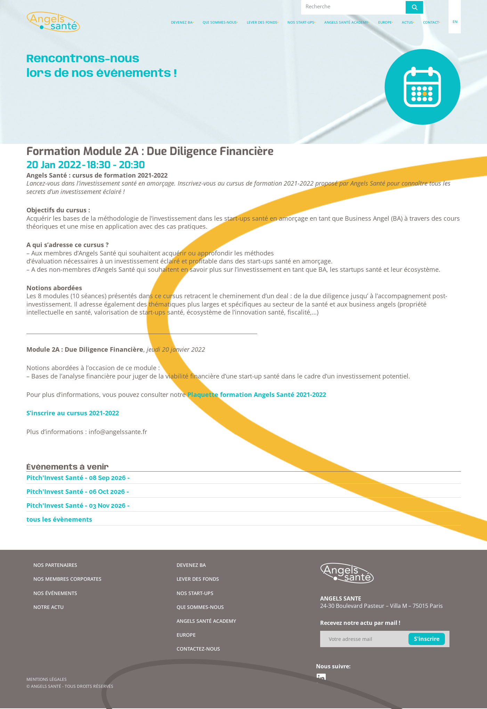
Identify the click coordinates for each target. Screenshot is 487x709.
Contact (431, 22)
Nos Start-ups (300, 22)
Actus (407, 22)
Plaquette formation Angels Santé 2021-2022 (256, 394)
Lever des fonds (262, 22)
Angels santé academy (346, 22)
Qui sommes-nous (220, 22)
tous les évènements (59, 519)
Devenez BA (182, 22)
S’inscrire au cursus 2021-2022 (72, 413)
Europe (385, 22)
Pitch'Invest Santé (54, 477)
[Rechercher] (414, 7)
